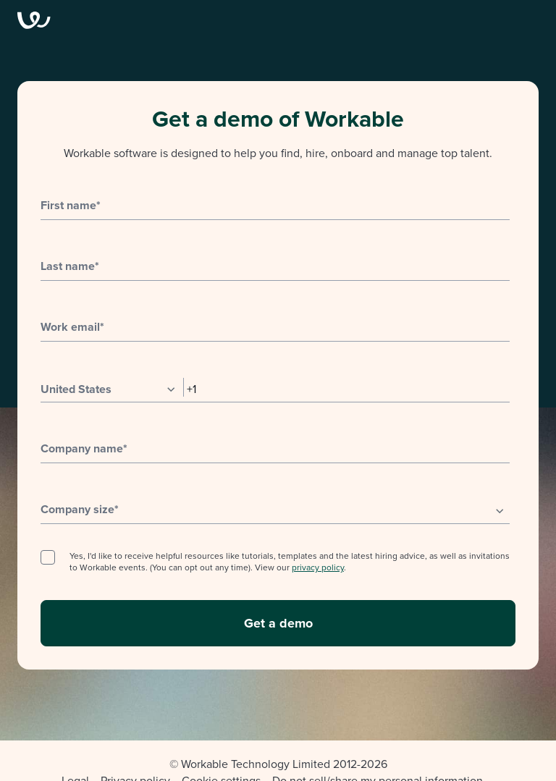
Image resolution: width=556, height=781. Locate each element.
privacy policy (318, 567)
